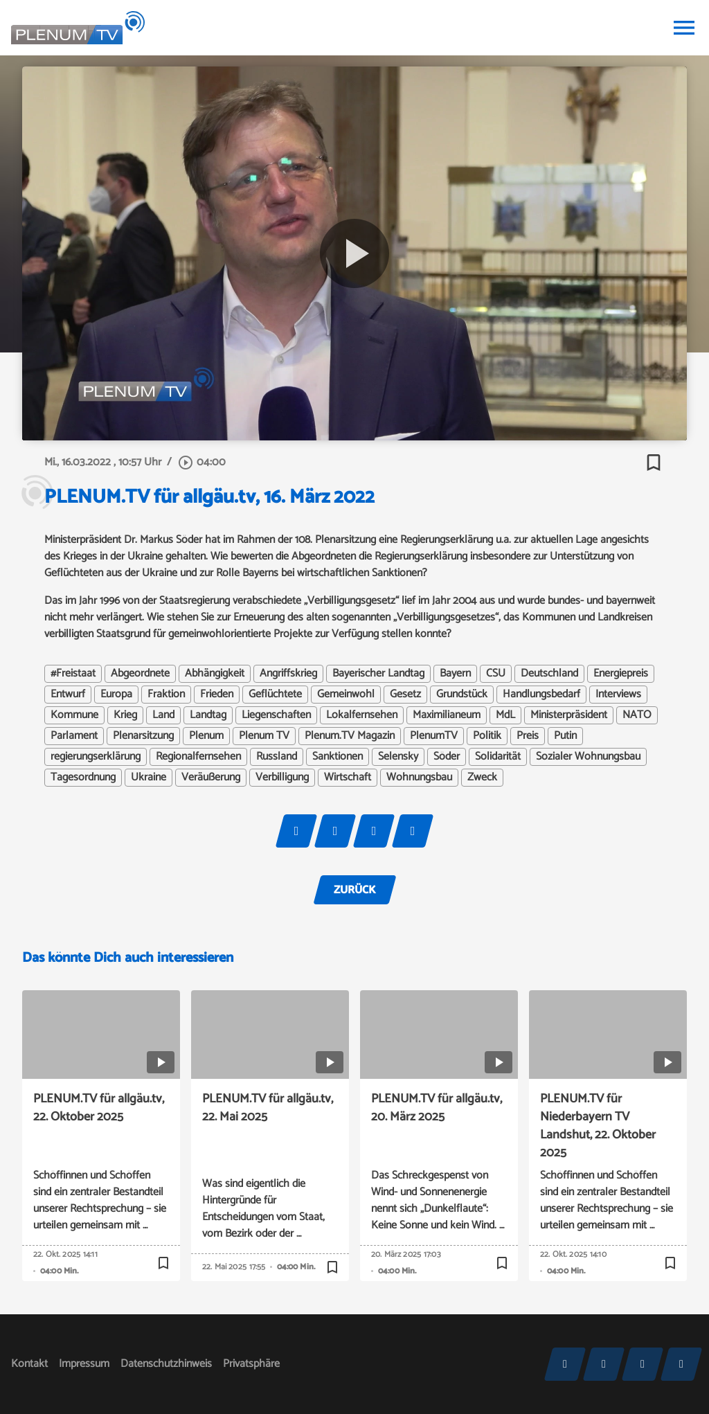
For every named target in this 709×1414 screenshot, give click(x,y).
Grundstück (461, 695)
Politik (487, 736)
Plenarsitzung (143, 736)
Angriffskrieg (288, 674)
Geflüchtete (275, 695)
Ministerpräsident (568, 715)
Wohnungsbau (419, 778)
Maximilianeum (447, 715)
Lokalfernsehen (361, 715)
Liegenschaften (276, 715)
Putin (565, 736)
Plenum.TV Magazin (350, 736)
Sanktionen (337, 757)
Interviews (618, 695)
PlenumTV (434, 736)
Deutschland (549, 674)
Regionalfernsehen (198, 757)
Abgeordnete (140, 674)
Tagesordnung (83, 778)
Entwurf (68, 695)
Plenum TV (264, 736)
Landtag (208, 715)
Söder (446, 757)
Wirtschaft (347, 778)
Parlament (74, 736)
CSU (495, 674)
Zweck (482, 778)
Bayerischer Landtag (378, 674)
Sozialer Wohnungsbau (588, 757)
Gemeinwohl (346, 695)
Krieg (125, 715)
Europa (116, 695)
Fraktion (166, 695)
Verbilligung (282, 778)
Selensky (398, 757)
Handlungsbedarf (541, 695)
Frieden (216, 695)
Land (163, 715)
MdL (505, 715)
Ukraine (148, 778)
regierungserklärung (96, 757)
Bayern (455, 674)
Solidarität (498, 757)
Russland (276, 757)
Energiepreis (620, 674)
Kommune (74, 715)
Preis (528, 736)
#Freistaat (73, 674)
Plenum (206, 736)
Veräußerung (210, 778)
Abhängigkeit (214, 674)
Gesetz (405, 695)
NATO (637, 715)
